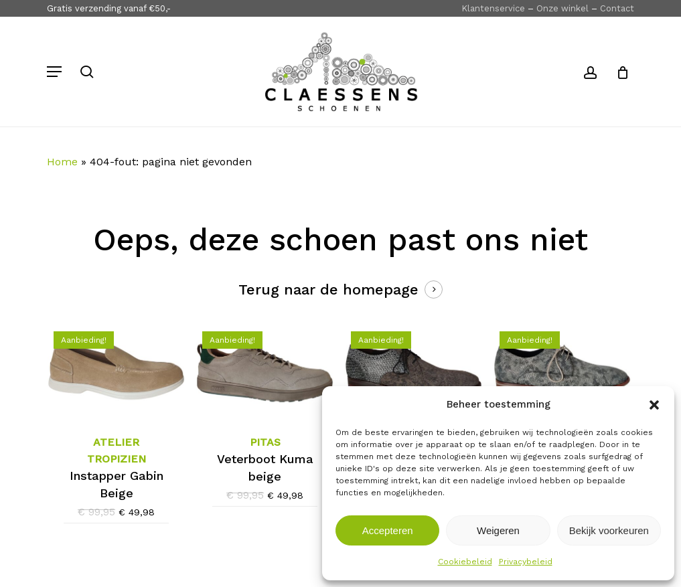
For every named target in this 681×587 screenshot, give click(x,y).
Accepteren (387, 530)
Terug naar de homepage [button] (328, 289)
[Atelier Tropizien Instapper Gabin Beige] (116, 371)
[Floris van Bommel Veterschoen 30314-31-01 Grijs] (562, 371)
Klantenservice (493, 8)
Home (62, 161)
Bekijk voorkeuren (609, 530)
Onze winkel (562, 8)
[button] (654, 405)
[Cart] (618, 72)
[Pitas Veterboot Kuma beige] (265, 371)
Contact (617, 8)
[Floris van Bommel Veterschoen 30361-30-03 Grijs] (413, 371)
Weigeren (498, 530)
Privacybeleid (525, 561)
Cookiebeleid (465, 561)
